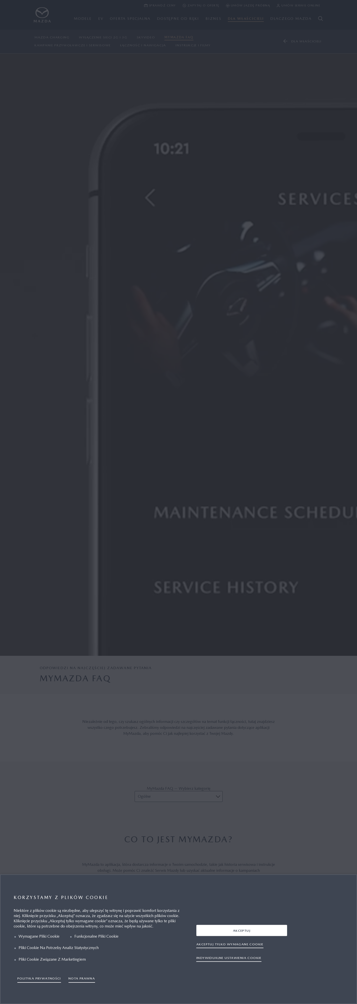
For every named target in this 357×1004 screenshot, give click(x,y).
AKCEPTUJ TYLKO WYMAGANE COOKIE (230, 944)
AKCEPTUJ (241, 930)
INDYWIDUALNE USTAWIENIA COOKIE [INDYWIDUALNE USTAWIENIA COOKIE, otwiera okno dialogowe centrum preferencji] (229, 957)
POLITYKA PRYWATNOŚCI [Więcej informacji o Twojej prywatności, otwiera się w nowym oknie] (39, 978)
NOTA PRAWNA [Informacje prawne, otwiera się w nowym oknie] (81, 978)
